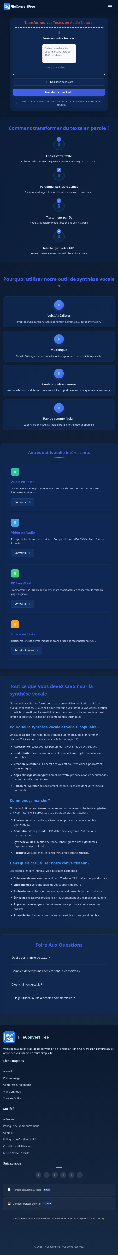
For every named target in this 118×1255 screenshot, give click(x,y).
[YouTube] (55, 1175)
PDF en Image (11, 1078)
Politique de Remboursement (21, 1126)
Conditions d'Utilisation (17, 1146)
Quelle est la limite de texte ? (59, 962)
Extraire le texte (26, 655)
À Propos (8, 1119)
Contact (8, 1133)
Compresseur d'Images (17, 1085)
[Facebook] (38, 1175)
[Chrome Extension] (80, 1175)
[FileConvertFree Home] (19, 6)
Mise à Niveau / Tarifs (16, 1153)
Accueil (7, 1071)
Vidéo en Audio (12, 1091)
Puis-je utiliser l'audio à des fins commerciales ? (59, 1002)
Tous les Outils (12, 1098)
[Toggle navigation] (110, 6)
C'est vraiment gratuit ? (59, 989)
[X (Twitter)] (47, 1175)
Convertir (22, 506)
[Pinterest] (63, 1175)
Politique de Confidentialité (19, 1139)
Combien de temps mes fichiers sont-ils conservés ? (59, 975)
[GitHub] (71, 1175)
